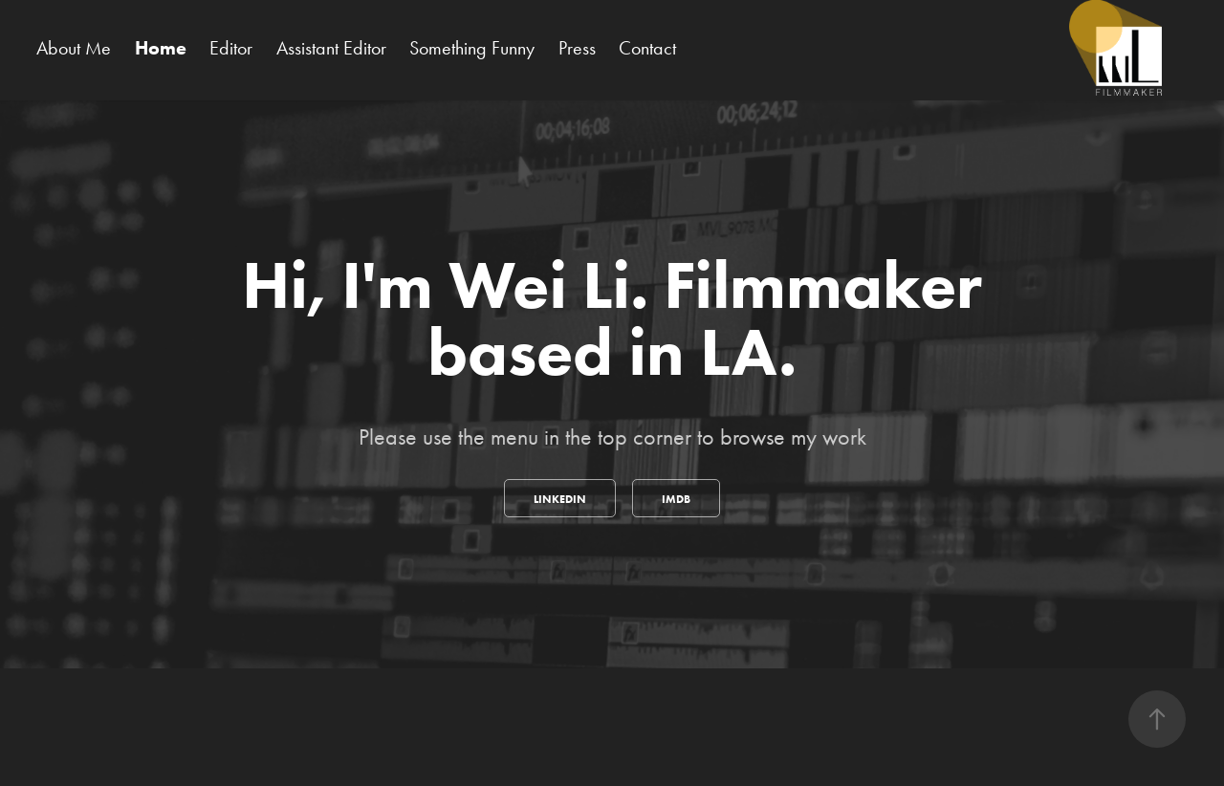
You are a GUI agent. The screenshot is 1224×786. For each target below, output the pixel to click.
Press (577, 47)
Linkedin (560, 498)
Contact (647, 47)
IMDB (676, 498)
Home (160, 47)
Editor (230, 47)
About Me (73, 47)
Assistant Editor (331, 47)
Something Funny (472, 47)
